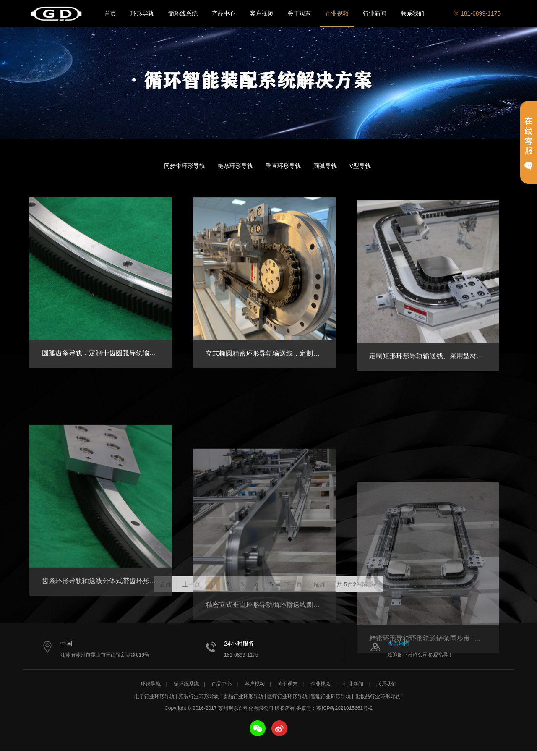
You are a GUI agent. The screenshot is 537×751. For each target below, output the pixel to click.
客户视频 (261, 13)
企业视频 (337, 13)
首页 (110, 13)
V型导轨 (360, 165)
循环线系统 (183, 13)
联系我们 (412, 13)
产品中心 (223, 13)
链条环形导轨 (235, 165)
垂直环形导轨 (283, 165)
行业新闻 (374, 13)
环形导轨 (142, 13)
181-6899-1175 (477, 13)
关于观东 (299, 13)
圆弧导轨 (325, 165)
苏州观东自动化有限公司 (56, 13)
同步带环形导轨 (184, 165)
